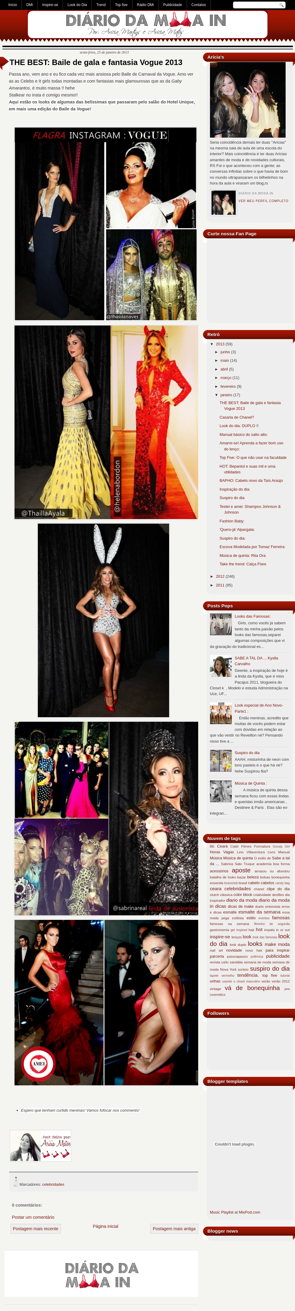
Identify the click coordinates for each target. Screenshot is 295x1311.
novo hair (253, 950)
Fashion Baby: (232, 521)
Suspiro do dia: (233, 538)
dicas (220, 906)
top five (269, 975)
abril (224, 369)
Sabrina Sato (231, 864)
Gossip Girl (281, 846)
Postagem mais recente (35, 1228)
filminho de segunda (272, 924)
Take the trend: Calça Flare (243, 564)
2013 (220, 344)
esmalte (230, 912)
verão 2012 (281, 981)
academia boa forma (273, 864)
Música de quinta (238, 858)
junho (225, 352)
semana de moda (257, 962)
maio (225, 360)
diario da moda (241, 900)
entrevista (272, 906)
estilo (251, 918)
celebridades (53, 1184)
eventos (263, 918)
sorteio (243, 969)
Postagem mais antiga (174, 1228)
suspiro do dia (270, 968)
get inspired (239, 930)
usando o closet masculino (241, 981)
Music (215, 1212)
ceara (216, 888)
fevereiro (228, 386)
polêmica (257, 956)
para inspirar (278, 950)
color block (243, 894)
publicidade (278, 956)
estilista (238, 918)
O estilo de (262, 858)
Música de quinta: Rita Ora (243, 555)
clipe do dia (278, 889)
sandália (236, 962)
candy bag (282, 883)
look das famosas (265, 937)
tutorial (285, 975)
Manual (284, 852)
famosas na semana (229, 924)
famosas (281, 917)
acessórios (219, 871)
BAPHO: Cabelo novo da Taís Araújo (251, 480)
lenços (236, 937)
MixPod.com (249, 1212)
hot (259, 929)
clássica (226, 895)
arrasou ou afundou (272, 871)
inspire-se (220, 936)
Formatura (262, 846)
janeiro (226, 395)
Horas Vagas (222, 852)
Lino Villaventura (251, 852)
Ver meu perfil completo (264, 201)
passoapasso (237, 956)
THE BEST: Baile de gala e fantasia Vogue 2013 (96, 62)
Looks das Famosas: (253, 616)
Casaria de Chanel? (237, 417)
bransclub (231, 883)
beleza (253, 877)
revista (215, 962)
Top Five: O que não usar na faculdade (253, 457)
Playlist (227, 1212)
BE (212, 846)
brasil (243, 883)
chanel (259, 889)
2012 (220, 576)
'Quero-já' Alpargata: (237, 529)
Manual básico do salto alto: (244, 434)
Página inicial (105, 1226)
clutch (214, 895)
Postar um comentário (33, 1217)
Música (216, 858)
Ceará (222, 846)
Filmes (246, 846)
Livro (271, 852)
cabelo (254, 883)
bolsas (265, 877)
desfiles (278, 895)
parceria (217, 956)
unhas (215, 981)
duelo (259, 906)
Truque (249, 864)
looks (255, 943)
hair (251, 930)
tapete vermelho (222, 975)
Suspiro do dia (232, 497)
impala (269, 930)
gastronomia (219, 930)
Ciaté (234, 846)
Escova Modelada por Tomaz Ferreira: (253, 546)
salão (225, 962)
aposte (241, 870)
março (226, 377)
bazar (241, 877)
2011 (220, 585)
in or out (283, 930)
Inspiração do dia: (235, 489)
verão (265, 981)
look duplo (238, 944)
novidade (234, 950)
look (247, 936)
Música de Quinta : (251, 783)
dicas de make (241, 906)
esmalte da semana (259, 911)
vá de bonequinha (252, 987)
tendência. (248, 975)
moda (284, 944)
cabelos (267, 883)
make (270, 944)
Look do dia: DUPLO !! (239, 425)
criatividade (262, 895)
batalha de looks (223, 877)
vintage (215, 989)
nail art (216, 950)
